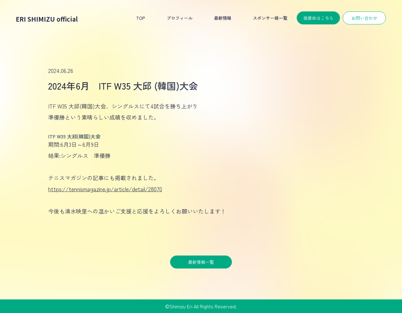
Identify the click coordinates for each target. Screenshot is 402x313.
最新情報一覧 (201, 262)
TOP (140, 18)
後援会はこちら (318, 18)
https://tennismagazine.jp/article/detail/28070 (105, 189)
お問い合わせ (364, 18)
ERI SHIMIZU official (47, 19)
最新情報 (222, 18)
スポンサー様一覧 (270, 18)
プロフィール (180, 18)
